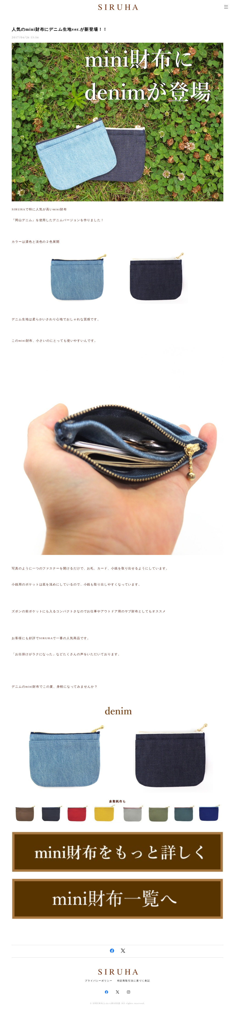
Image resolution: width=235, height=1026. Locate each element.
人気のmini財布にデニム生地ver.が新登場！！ (59, 29)
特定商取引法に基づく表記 (133, 980)
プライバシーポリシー (98, 980)
